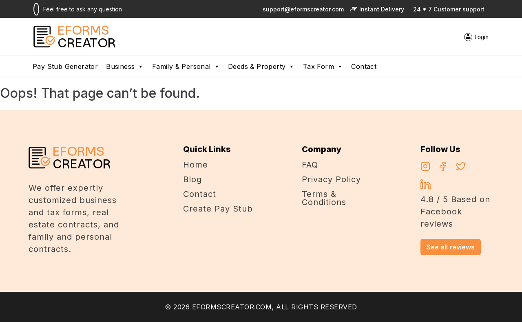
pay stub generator (65, 66)
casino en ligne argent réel (41, 115)
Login (481, 37)
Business (125, 66)
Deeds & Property (261, 66)
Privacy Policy (331, 179)
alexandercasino (154, 115)
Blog (192, 179)
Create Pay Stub (218, 209)
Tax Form (323, 66)
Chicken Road (105, 115)
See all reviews (451, 247)
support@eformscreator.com (302, 9)
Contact (363, 66)
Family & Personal (186, 66)
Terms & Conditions (324, 198)
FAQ (310, 165)
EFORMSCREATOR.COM (232, 307)
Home (195, 165)
